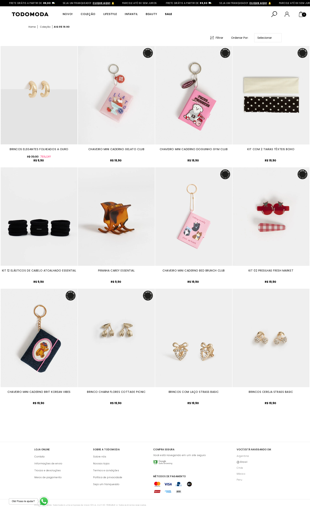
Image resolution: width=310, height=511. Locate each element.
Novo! (68, 14)
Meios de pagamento (48, 477)
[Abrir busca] (274, 14)
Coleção (88, 14)
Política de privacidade (107, 477)
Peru (239, 479)
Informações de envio (48, 463)
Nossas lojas (101, 463)
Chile (240, 468)
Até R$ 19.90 (62, 26)
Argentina (243, 456)
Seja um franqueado (106, 484)
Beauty (151, 14)
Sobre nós (99, 456)
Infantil (131, 14)
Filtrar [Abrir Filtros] (219, 38)
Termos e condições (106, 470)
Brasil (243, 462)
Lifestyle (110, 14)
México (241, 473)
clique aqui (106, 3)
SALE (168, 14)
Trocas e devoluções (47, 470)
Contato (39, 456)
